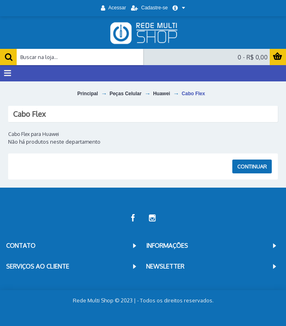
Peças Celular (125, 93)
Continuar (252, 166)
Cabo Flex (193, 93)
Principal (87, 93)
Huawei (161, 93)
